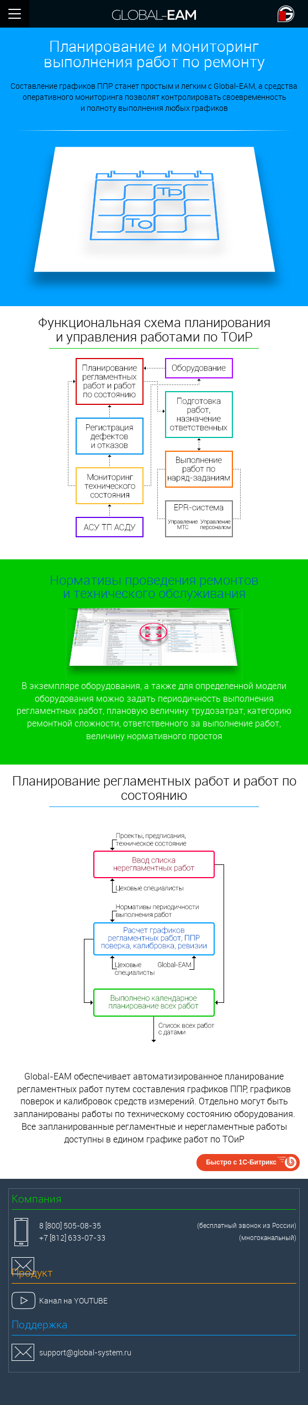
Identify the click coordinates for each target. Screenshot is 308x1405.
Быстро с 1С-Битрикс (241, 1162)
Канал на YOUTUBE (73, 1300)
